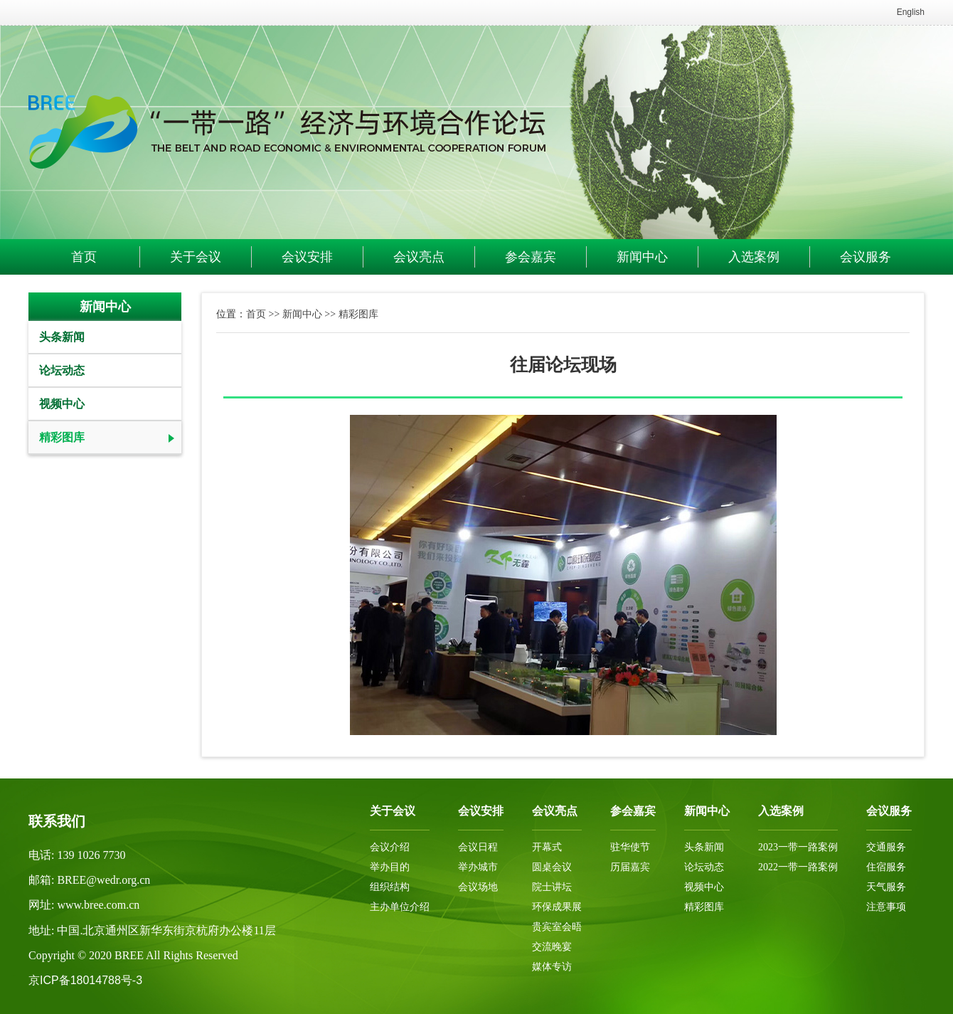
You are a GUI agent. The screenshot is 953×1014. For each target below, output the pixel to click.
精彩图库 (62, 437)
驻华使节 (630, 847)
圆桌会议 (552, 867)
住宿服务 (886, 867)
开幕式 (547, 847)
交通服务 (886, 847)
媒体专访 (552, 966)
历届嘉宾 (630, 867)
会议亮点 (418, 257)
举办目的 (390, 867)
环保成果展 (557, 907)
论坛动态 (62, 370)
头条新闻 (62, 337)
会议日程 (478, 847)
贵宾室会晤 (557, 926)
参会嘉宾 (530, 257)
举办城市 (478, 867)
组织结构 (390, 887)
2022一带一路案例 (798, 867)
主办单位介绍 (400, 907)
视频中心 (62, 404)
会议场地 (478, 887)
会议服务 (865, 257)
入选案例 (753, 257)
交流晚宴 (552, 946)
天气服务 (886, 887)
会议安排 (307, 257)
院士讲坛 (552, 887)
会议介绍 (390, 847)
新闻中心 (642, 257)
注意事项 (886, 907)
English (911, 12)
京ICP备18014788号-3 (85, 980)
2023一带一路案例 (798, 847)
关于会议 (195, 257)
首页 (84, 257)
